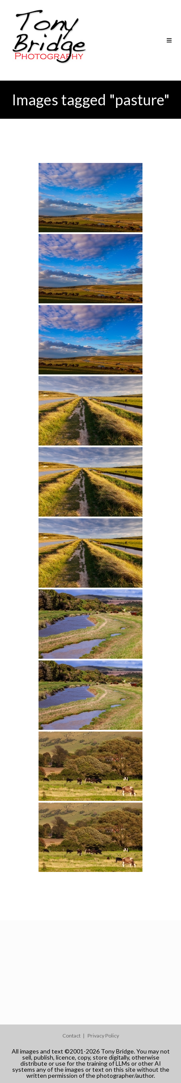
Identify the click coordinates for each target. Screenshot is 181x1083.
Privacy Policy (103, 1035)
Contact (71, 1035)
